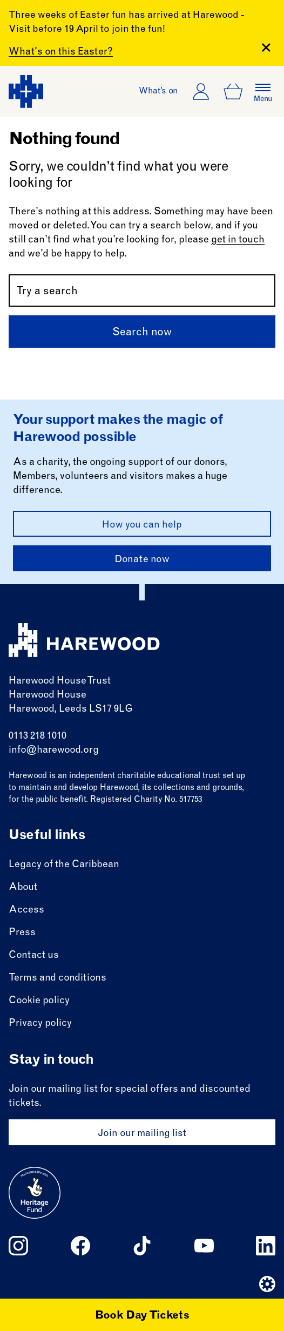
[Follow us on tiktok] (142, 1245)
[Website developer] (267, 1284)
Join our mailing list (142, 1134)
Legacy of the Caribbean (64, 865)
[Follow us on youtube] (204, 1245)
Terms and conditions (57, 978)
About (23, 888)
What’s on (158, 91)
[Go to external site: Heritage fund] (34, 1193)
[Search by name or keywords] (142, 290)
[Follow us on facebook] (80, 1245)
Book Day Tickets (142, 1316)
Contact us (34, 956)
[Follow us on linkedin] (265, 1245)
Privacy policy (40, 1024)
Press (22, 933)
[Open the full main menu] (263, 91)
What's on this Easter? (61, 52)
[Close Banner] (266, 47)
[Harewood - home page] (26, 91)
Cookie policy (39, 1001)
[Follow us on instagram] (18, 1245)
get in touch (238, 240)
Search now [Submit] (142, 333)
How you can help (142, 525)
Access (26, 910)
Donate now (142, 560)
